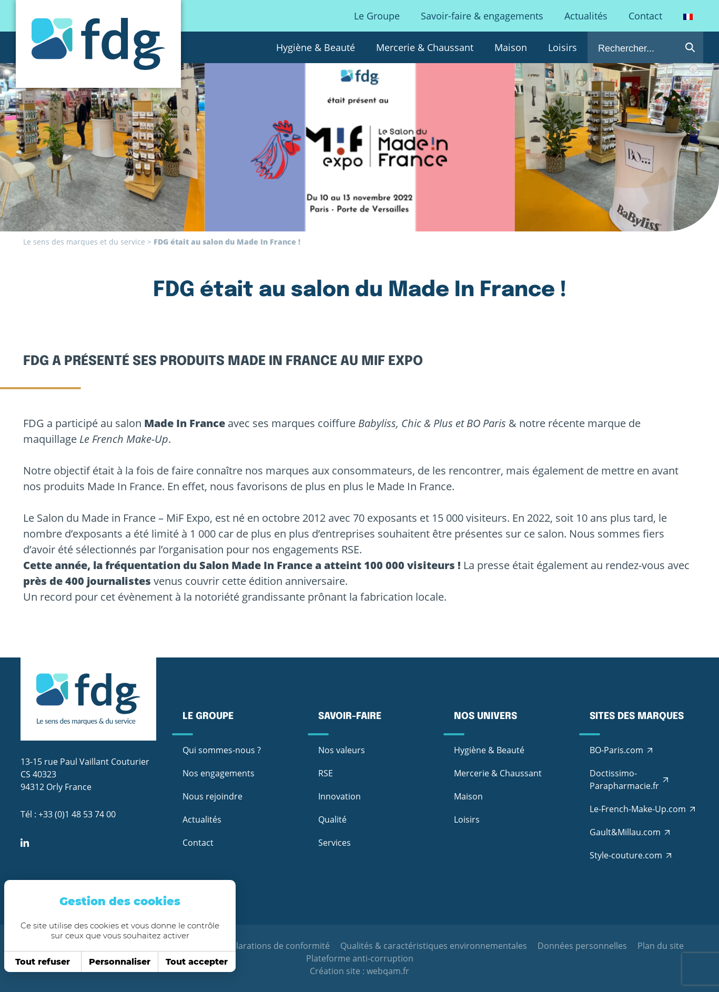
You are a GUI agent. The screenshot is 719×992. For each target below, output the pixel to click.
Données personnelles (582, 945)
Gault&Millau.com (625, 832)
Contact (645, 15)
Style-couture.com (626, 855)
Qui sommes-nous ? (222, 750)
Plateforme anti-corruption (359, 958)
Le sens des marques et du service (84, 242)
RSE (325, 773)
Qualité (332, 819)
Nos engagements (219, 773)
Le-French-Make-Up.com (638, 809)
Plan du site (660, 945)
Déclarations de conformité (275, 945)
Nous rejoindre (212, 796)
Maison (510, 47)
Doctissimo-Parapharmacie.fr (624, 779)
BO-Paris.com (616, 750)
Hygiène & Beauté (315, 47)
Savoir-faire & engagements (482, 15)
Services (334, 842)
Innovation (339, 796)
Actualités (585, 15)
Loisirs (562, 47)
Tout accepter (194, 962)
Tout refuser (39, 962)
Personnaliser (116, 962)
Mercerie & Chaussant (424, 47)
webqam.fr (388, 971)
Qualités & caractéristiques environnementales (433, 945)
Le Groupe (377, 15)
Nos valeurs (341, 750)
